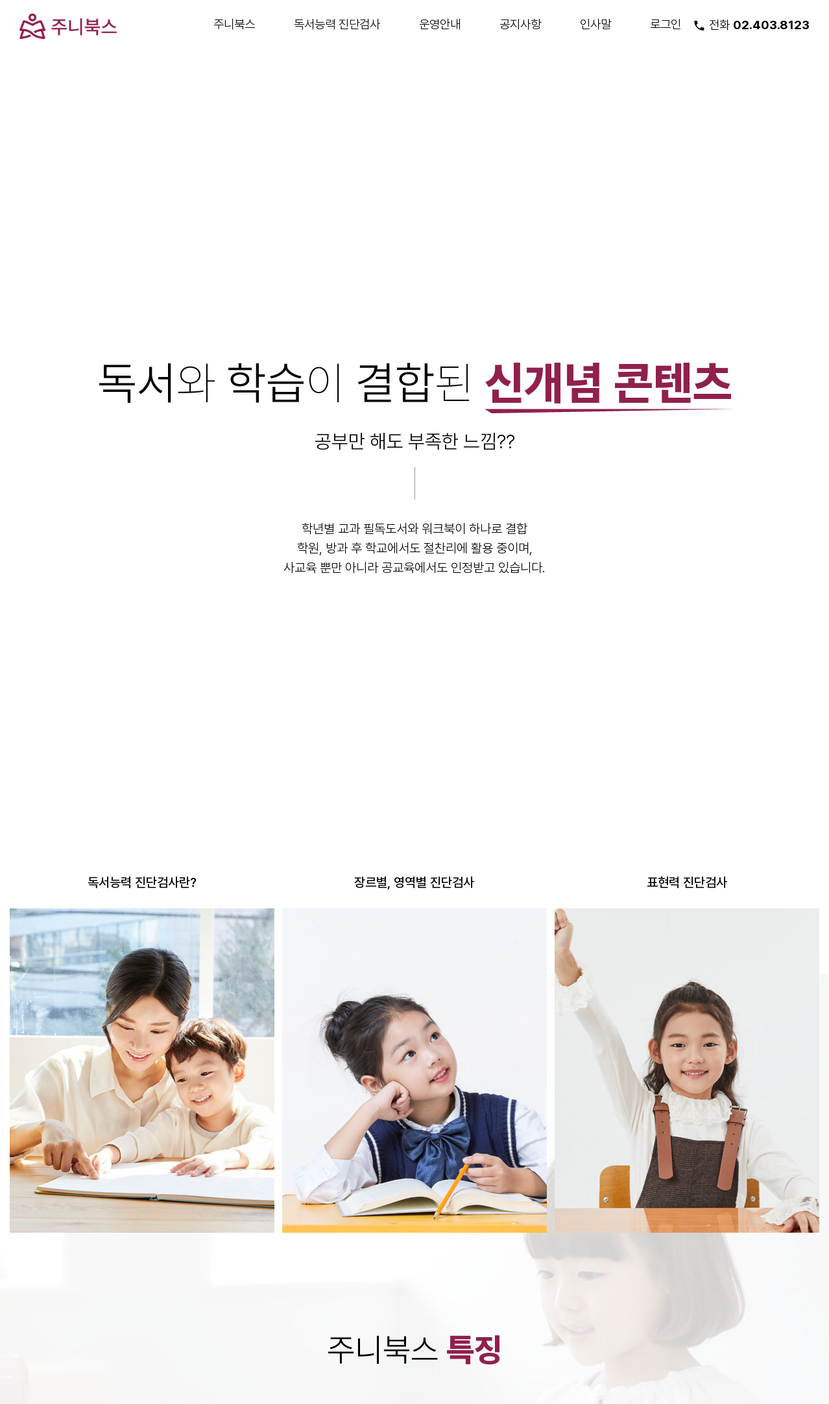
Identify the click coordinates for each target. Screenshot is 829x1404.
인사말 (595, 23)
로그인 (665, 23)
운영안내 (440, 23)
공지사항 (520, 23)
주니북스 (234, 23)
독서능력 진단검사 (337, 23)
